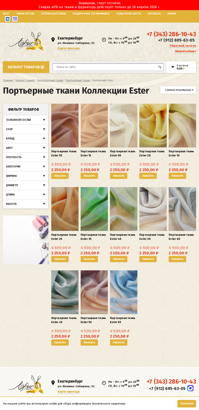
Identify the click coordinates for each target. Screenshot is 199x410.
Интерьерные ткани (50, 80)
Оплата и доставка (53, 13)
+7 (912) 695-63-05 (176, 40)
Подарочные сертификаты (91, 13)
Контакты (154, 13)
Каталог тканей (24, 80)
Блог (6, 13)
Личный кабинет (185, 51)
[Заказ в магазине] (178, 90)
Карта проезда (69, 48)
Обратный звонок (183, 45)
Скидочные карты (128, 13)
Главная (8, 80)
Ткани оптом (25, 13)
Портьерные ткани (78, 80)
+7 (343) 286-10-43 (171, 34)
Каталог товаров (26, 67)
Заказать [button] (60, 175)
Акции (172, 13)
